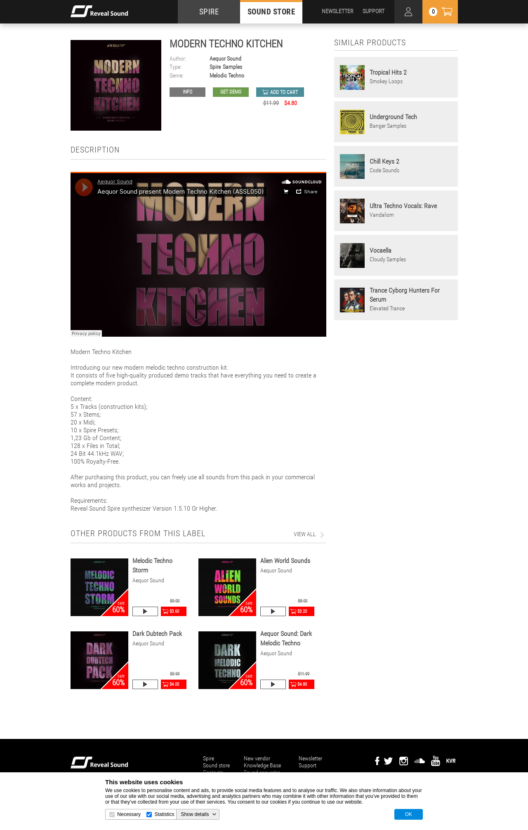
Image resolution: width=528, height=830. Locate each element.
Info (187, 92)
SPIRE (209, 11)
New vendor (257, 758)
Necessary (129, 814)
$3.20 (302, 611)
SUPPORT (373, 11)
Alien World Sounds (285, 561)
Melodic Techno (227, 76)
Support (307, 765)
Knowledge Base (262, 765)
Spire (215, 67)
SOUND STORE (271, 11)
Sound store (216, 765)
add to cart (284, 92)
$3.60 (174, 611)
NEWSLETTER (338, 11)
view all (305, 534)
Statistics (164, 814)
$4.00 (174, 684)
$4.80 (302, 684)
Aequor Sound (225, 59)
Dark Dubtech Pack (157, 634)
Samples (232, 67)
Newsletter (310, 758)
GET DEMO (230, 92)
